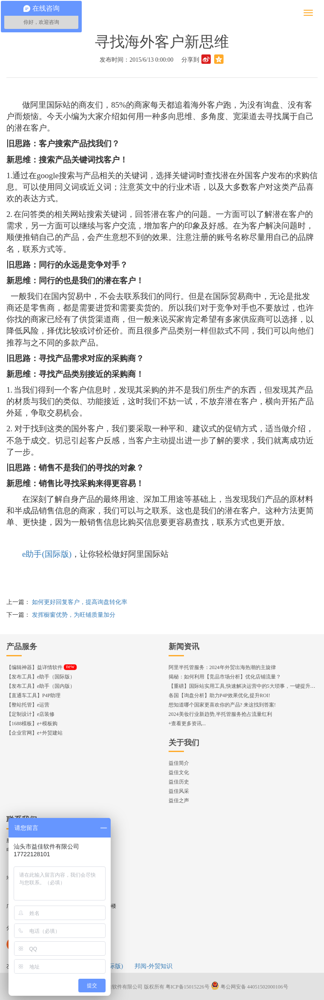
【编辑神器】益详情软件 (41, 667)
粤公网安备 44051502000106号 (249, 987)
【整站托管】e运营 (27, 705)
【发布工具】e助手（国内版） (40, 686)
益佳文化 (179, 772)
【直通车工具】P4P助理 (33, 695)
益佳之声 (179, 800)
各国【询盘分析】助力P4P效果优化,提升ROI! (219, 695)
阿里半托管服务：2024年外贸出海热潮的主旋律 (222, 667)
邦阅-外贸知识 (153, 966)
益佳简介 (179, 763)
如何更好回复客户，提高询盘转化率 (79, 602)
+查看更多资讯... (187, 723)
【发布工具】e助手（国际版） (40, 677)
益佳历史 (179, 782)
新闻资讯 (184, 646)
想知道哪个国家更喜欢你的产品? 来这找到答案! (222, 705)
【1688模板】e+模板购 (31, 723)
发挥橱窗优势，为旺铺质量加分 (73, 615)
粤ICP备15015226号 (187, 987)
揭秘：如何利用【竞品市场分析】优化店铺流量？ (225, 677)
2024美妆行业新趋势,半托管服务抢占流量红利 (220, 714)
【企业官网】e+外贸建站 (34, 733)
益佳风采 (179, 791)
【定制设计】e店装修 (30, 714)
